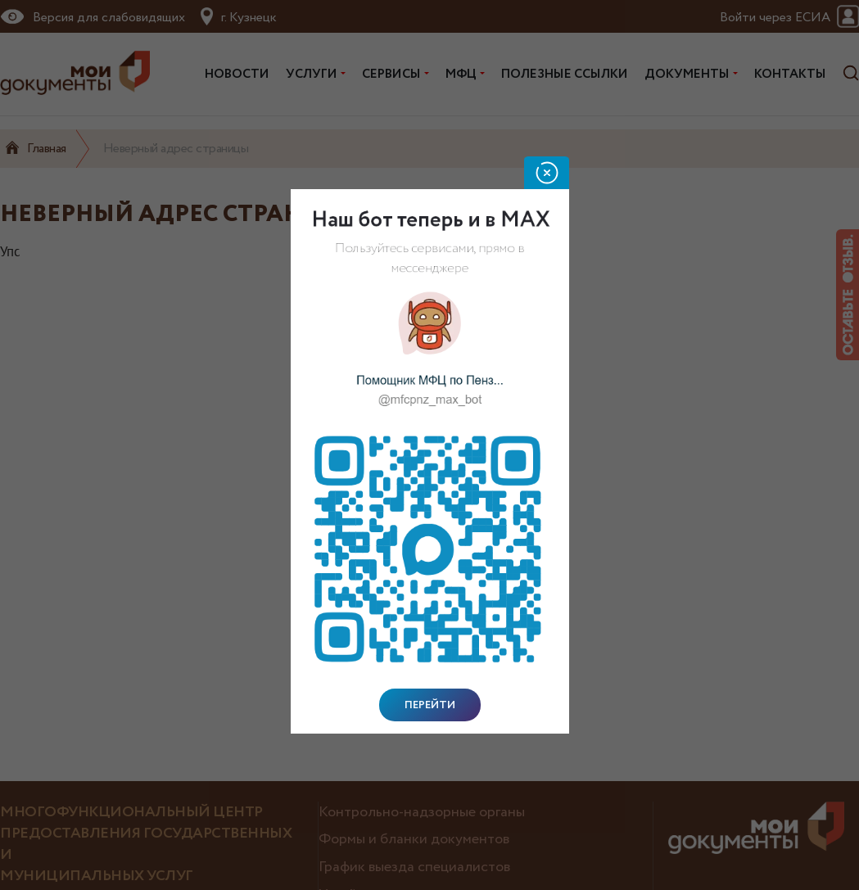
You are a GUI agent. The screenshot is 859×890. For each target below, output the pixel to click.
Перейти (430, 705)
